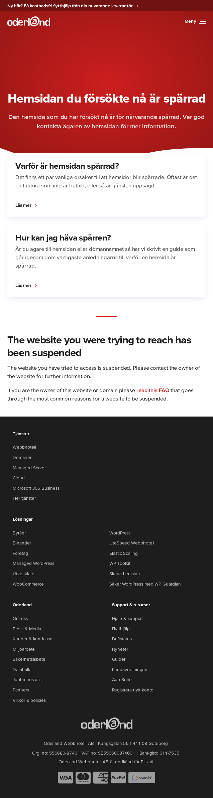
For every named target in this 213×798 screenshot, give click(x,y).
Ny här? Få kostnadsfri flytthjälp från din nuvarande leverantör (70, 5)
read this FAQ (153, 390)
